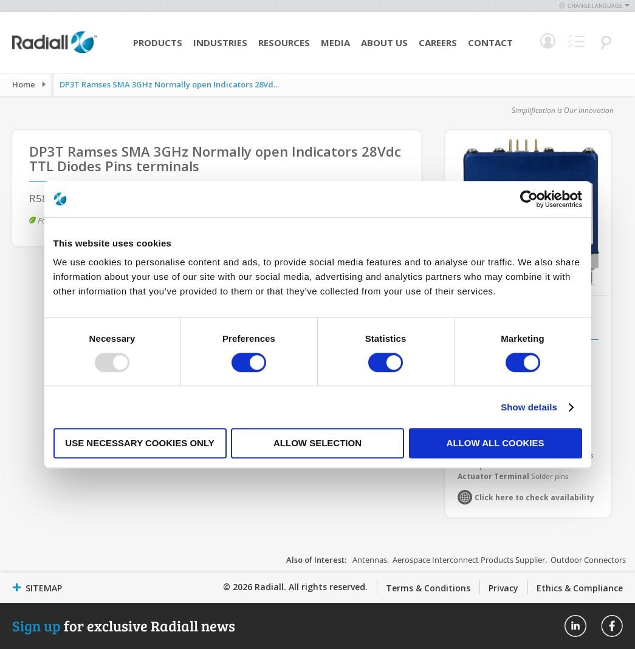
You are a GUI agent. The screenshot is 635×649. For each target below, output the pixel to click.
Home (23, 84)
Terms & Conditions (428, 588)
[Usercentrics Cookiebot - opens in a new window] (529, 199)
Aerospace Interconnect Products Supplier (469, 559)
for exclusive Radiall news (123, 626)
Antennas (369, 559)
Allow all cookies (495, 443)
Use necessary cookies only (139, 443)
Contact (490, 42)
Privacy (503, 588)
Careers (438, 42)
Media (335, 42)
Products (157, 42)
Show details (529, 407)
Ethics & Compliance (580, 588)
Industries (220, 42)
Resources (284, 42)
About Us (384, 42)
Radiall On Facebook (612, 626)
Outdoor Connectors (588, 559)
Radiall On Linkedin (575, 626)
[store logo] (54, 51)
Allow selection (317, 443)
